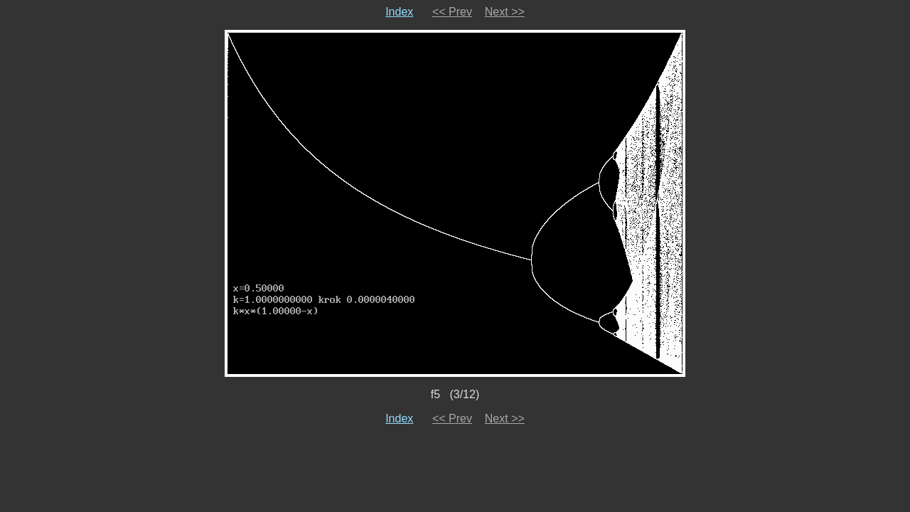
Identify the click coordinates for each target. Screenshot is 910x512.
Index (399, 12)
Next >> (505, 12)
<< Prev (452, 12)
